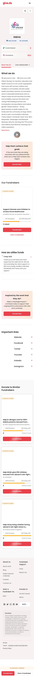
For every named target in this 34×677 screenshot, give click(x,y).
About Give (7, 566)
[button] (11, 40)
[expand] (31, 256)
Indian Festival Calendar (8, 575)
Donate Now (17, 164)
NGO (4, 596)
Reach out (23, 572)
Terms (5, 645)
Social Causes (24, 594)
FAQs (21, 569)
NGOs (21, 597)
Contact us (7, 583)
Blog (4, 570)
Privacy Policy (7, 648)
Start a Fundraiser (17, 235)
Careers (6, 579)
